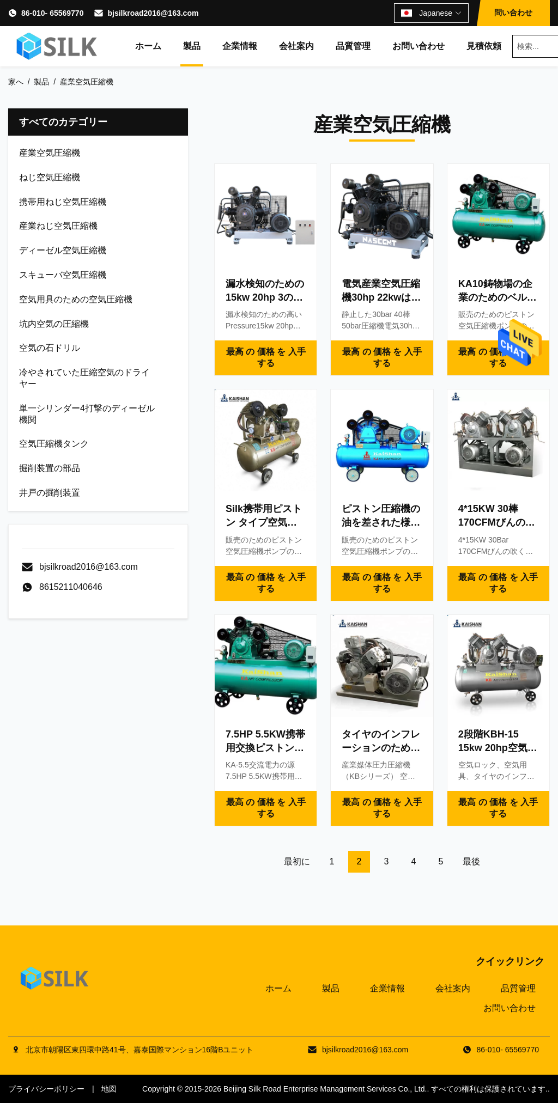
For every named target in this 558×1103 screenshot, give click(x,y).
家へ (15, 81)
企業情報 (239, 46)
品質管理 (353, 46)
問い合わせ (513, 12)
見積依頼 (483, 46)
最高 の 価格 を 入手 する (266, 357)
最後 (471, 861)
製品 (192, 46)
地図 (109, 1088)
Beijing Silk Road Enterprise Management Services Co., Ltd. (325, 1088)
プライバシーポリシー (46, 1088)
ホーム (148, 46)
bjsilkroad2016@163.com (152, 13)
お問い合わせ (418, 46)
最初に (297, 861)
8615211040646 (70, 587)
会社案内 (296, 46)
